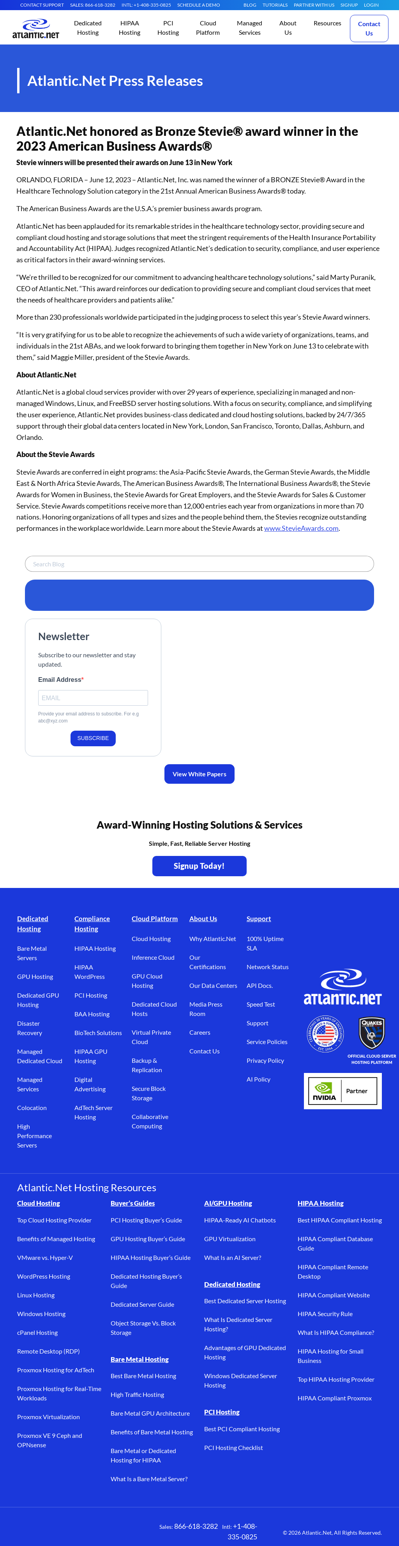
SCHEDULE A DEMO (198, 5)
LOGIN (371, 5)
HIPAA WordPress (89, 971)
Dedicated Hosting (32, 923)
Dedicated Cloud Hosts (154, 1008)
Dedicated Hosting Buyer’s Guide (146, 1280)
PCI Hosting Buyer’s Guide (146, 1220)
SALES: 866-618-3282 (92, 5)
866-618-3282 (196, 1526)
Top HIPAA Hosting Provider (336, 1379)
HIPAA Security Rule (325, 1313)
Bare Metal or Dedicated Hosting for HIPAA (143, 1455)
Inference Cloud (153, 957)
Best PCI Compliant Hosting (242, 1428)
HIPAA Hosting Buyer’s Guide (151, 1257)
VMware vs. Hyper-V (45, 1257)
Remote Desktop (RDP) (48, 1351)
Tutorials (275, 5)
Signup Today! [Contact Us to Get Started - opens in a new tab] (199, 865)
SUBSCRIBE (93, 738)
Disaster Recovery (29, 1027)
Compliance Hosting (92, 923)
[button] (87, 28)
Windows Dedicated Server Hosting (240, 1380)
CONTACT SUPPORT (42, 5)
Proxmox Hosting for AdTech (55, 1369)
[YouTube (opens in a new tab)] (95, 1531)
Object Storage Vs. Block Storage (143, 1327)
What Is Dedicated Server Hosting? (238, 1324)
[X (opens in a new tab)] (48, 1531)
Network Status (268, 966)
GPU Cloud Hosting (147, 980)
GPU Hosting (35, 976)
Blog (250, 5)
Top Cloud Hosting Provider (54, 1220)
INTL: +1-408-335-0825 (146, 5)
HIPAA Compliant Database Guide (335, 1243)
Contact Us (369, 28)
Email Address (59, 679)
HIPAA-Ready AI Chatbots (240, 1220)
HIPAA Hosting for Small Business (331, 1355)
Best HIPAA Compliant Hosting (340, 1220)
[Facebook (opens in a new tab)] (25, 1531)
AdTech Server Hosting (93, 1112)
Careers (199, 1032)
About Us (203, 918)
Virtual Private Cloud (151, 1036)
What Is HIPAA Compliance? (336, 1332)
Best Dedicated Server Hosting (245, 1300)
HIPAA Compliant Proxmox (335, 1398)
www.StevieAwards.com (301, 528)
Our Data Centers (213, 985)
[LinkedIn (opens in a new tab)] (71, 1531)
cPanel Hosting (37, 1332)
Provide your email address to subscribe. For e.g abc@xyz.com (88, 717)
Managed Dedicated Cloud (39, 1056)
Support (259, 918)
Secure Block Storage (149, 1093)
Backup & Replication (147, 1065)
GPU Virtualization (230, 1238)
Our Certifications (207, 962)
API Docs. (260, 985)
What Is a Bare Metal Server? (149, 1478)
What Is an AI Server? (232, 1257)
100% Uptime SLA (265, 943)
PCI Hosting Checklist (233, 1447)
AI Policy (258, 1079)
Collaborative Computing (150, 1121)
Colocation (32, 1107)
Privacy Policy (265, 1060)
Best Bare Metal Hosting (143, 1375)
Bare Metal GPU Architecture (150, 1413)
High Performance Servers (34, 1136)
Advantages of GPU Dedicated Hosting (245, 1352)
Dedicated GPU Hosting (38, 999)
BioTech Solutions (98, 1032)
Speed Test (261, 1004)
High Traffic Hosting (137, 1394)
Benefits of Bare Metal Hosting (152, 1432)
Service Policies (267, 1041)
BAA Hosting (91, 1014)
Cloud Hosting (151, 938)
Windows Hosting (41, 1313)
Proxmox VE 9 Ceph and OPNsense (49, 1440)
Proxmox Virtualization (48, 1416)
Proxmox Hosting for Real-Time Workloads (59, 1393)
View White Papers (199, 773)
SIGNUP (349, 5)
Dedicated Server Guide (142, 1304)
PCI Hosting (90, 995)
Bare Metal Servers (32, 953)
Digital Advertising (90, 1084)
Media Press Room (205, 1008)
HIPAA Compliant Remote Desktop (333, 1271)
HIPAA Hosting (95, 948)
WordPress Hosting (43, 1276)
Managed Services (29, 1084)
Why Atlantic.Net (212, 938)
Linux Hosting (36, 1295)
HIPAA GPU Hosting (91, 1056)
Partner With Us (314, 5)
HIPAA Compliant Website (334, 1295)
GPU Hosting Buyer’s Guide (148, 1238)
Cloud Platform (155, 918)
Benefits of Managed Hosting (56, 1238)
